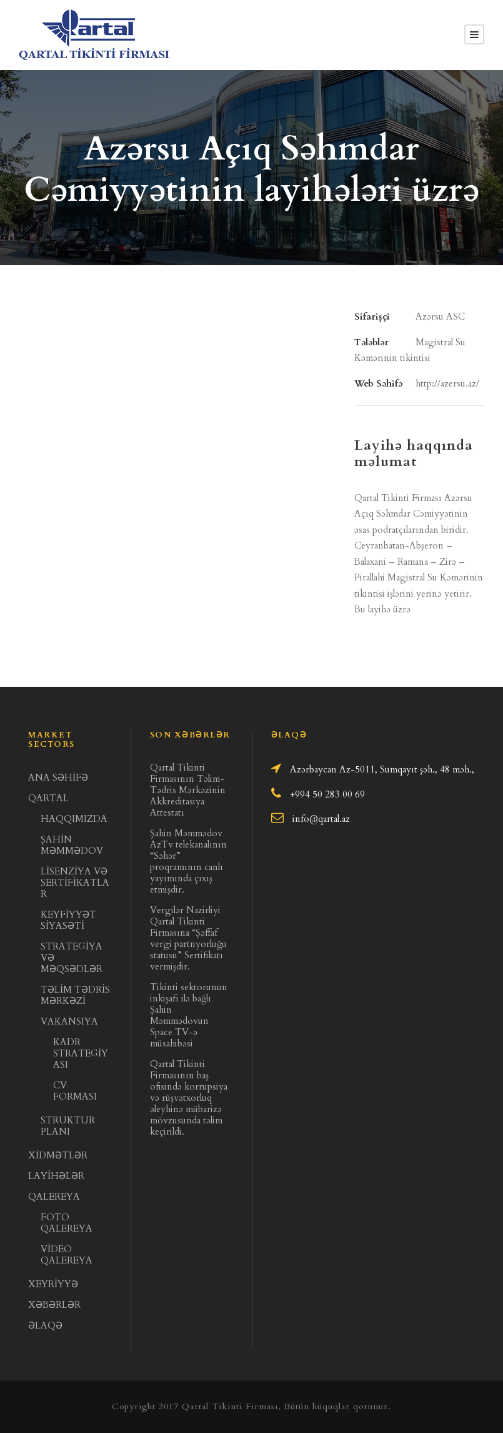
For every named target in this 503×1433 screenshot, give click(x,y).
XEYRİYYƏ (53, 1284)
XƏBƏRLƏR (54, 1305)
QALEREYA (54, 1196)
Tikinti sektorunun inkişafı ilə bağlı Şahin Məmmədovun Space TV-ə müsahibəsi (188, 1015)
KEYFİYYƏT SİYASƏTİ (68, 920)
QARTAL (48, 798)
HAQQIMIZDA (74, 819)
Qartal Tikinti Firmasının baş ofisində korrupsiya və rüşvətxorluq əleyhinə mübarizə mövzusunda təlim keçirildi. (188, 1098)
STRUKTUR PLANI (68, 1126)
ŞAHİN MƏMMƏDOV (72, 845)
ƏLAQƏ (45, 1325)
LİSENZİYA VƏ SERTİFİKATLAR (75, 882)
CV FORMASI (75, 1091)
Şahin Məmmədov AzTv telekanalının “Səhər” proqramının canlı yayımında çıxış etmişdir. (188, 861)
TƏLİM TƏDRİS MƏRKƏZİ (75, 995)
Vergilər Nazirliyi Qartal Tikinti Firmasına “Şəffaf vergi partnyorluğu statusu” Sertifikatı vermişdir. (188, 938)
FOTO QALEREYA (66, 1223)
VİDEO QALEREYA (66, 1255)
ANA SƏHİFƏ (58, 777)
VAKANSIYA (69, 1021)
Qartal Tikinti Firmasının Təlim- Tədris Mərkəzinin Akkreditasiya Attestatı (188, 790)
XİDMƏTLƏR (57, 1155)
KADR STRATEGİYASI (80, 1053)
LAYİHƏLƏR (56, 1176)
